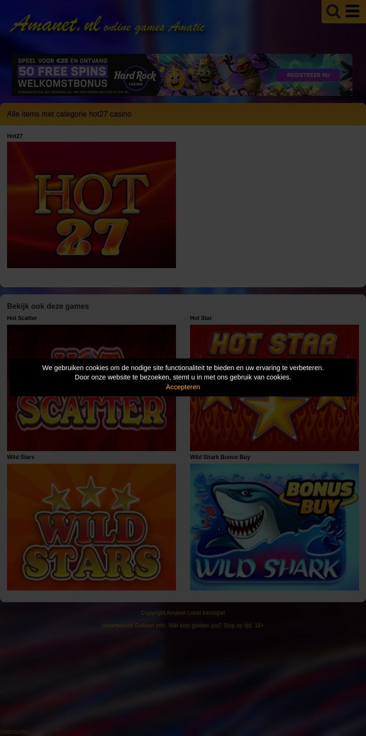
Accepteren (183, 387)
